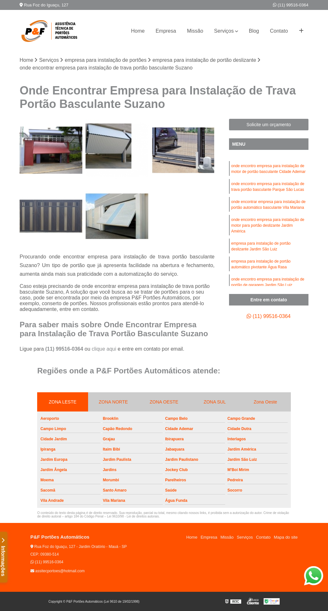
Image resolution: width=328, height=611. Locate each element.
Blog (254, 31)
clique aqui (104, 349)
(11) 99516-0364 (290, 5)
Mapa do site (286, 537)
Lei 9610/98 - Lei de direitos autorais (133, 516)
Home (138, 31)
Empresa (166, 31)
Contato (279, 31)
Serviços (224, 31)
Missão (195, 31)
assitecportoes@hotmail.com (57, 571)
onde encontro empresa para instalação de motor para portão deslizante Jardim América (267, 225)
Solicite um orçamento (269, 124)
